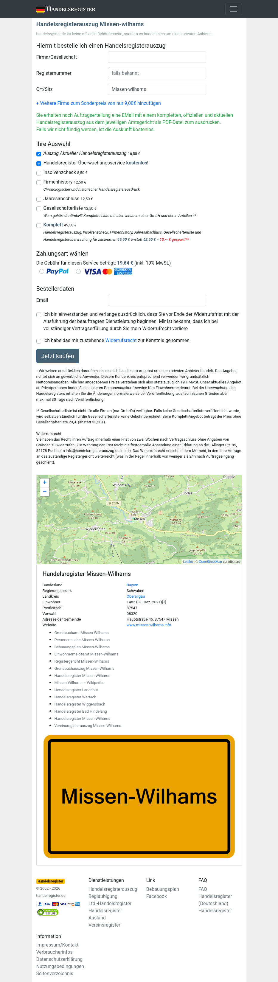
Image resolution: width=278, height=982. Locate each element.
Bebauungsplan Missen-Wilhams (82, 647)
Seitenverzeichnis (54, 973)
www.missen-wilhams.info (149, 625)
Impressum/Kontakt (57, 945)
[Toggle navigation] (233, 9)
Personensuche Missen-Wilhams (82, 640)
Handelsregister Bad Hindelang (81, 711)
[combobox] (157, 57)
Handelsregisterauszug (112, 889)
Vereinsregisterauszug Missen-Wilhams (88, 725)
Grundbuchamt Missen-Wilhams (82, 632)
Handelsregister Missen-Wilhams (83, 675)
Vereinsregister (104, 925)
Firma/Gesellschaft (56, 57)
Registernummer (54, 73)
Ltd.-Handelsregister (109, 903)
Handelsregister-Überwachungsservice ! (96, 163)
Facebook (156, 896)
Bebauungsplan (162, 889)
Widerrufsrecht (121, 340)
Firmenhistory (65, 182)
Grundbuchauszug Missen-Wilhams (84, 668)
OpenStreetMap (210, 561)
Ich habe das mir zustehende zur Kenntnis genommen (117, 340)
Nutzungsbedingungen (60, 966)
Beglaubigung (102, 896)
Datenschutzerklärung (59, 959)
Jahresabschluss (68, 198)
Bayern (132, 585)
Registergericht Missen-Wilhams (82, 661)
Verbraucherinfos (54, 952)
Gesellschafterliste (70, 208)
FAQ (202, 889)
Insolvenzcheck (66, 172)
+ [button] (44, 482)
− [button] (44, 491)
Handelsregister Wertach (76, 697)
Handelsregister (61, 9)
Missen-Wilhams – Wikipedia (79, 682)
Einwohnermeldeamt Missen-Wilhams (87, 654)
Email (42, 300)
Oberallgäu (136, 596)
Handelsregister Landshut (76, 690)
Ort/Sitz (44, 89)
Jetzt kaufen (57, 356)
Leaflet (188, 561)
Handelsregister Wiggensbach (80, 704)
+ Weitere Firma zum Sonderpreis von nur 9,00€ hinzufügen (98, 103)
